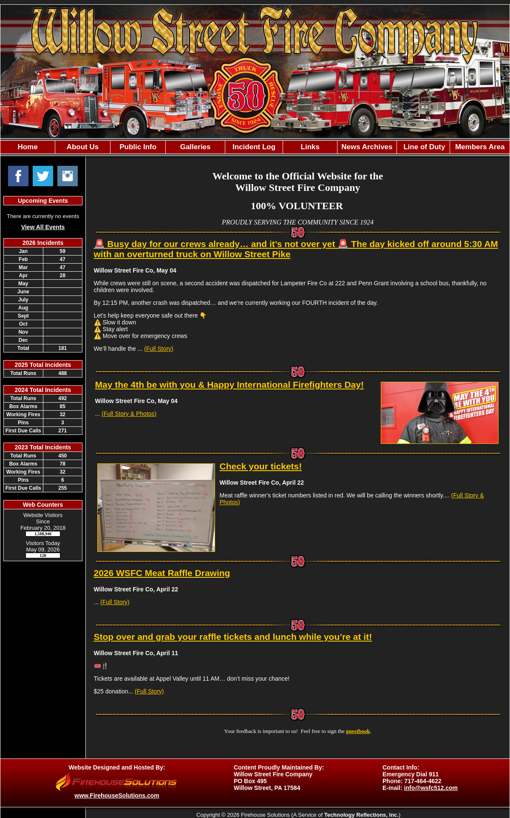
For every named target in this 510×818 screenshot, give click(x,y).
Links (310, 147)
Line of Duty (423, 147)
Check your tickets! (261, 466)
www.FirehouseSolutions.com (116, 795)
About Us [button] (83, 147)
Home (27, 147)
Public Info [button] (137, 147)
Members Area (480, 147)
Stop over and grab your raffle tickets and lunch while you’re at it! (233, 637)
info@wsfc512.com (431, 787)
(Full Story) (158, 348)
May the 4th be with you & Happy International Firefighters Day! (229, 384)
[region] (255, 147)
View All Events (43, 227)
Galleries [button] (195, 147)
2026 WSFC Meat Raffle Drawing (162, 573)
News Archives (366, 147)
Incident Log (253, 147)
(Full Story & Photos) (129, 413)
